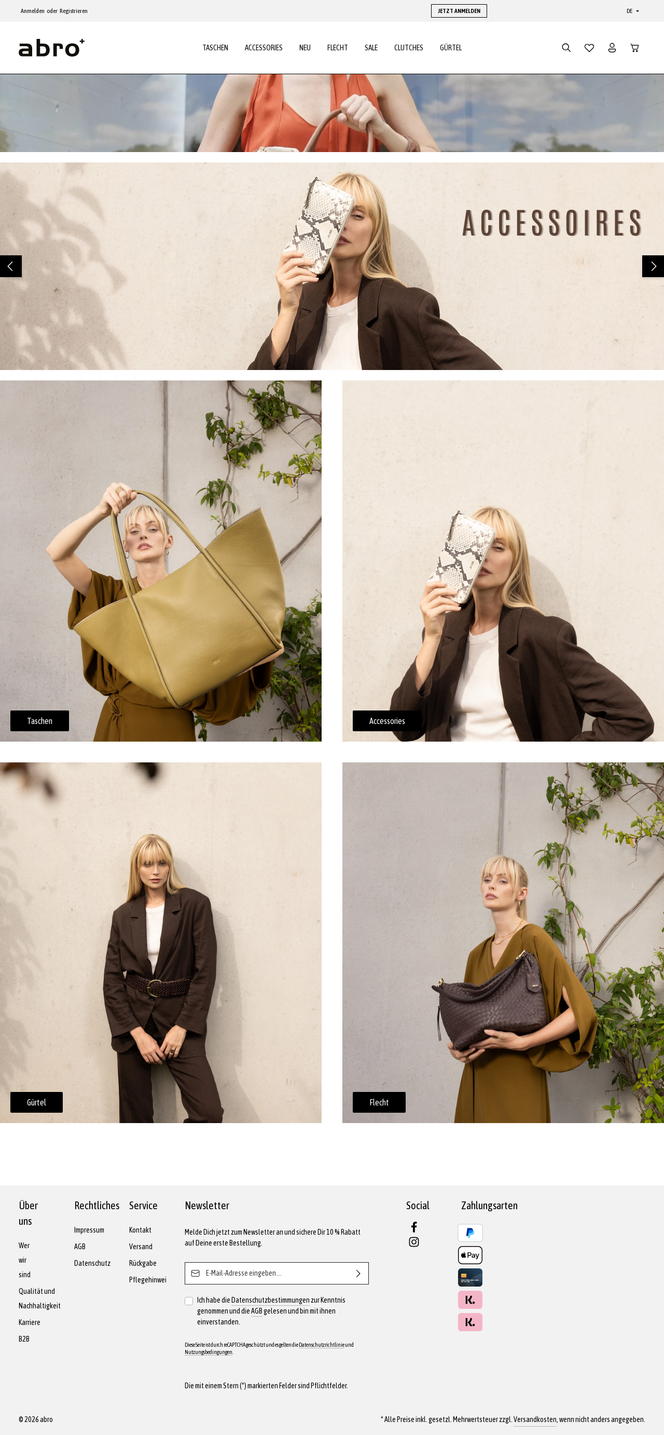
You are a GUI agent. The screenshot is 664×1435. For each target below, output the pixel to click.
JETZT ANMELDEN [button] (459, 11)
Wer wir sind (25, 1260)
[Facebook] (414, 1230)
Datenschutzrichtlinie (321, 1345)
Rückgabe (143, 1263)
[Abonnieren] (359, 1273)
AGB (80, 1246)
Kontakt (140, 1230)
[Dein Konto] (612, 47)
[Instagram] (414, 1245)
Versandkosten (535, 1419)
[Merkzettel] (589, 47)
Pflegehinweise (151, 1280)
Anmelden (33, 11)
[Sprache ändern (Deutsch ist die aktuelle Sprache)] (631, 11)
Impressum (89, 1230)
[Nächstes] (653, 266)
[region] (332, 266)
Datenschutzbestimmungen (270, 1300)
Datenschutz (92, 1263)
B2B (24, 1339)
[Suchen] (566, 47)
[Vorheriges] (11, 266)
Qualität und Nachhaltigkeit (40, 1298)
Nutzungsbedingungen (208, 1352)
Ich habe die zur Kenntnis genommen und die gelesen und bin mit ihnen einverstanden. (271, 1310)
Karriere (29, 1322)
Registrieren (74, 11)
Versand (141, 1246)
